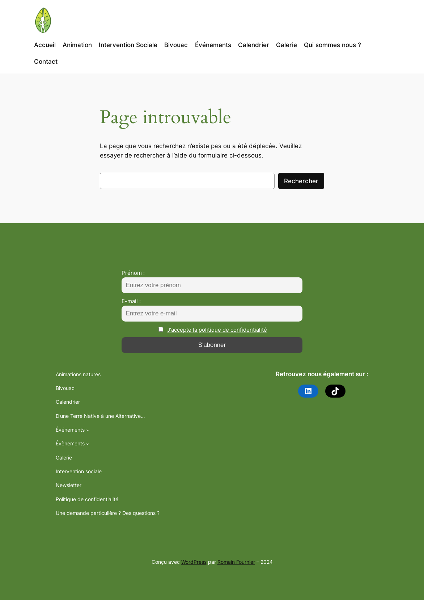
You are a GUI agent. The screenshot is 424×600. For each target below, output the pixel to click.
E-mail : (131, 301)
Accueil (45, 45)
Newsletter (68, 485)
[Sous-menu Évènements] (87, 443)
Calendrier (68, 402)
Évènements (70, 443)
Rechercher (301, 181)
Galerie (64, 457)
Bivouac (65, 388)
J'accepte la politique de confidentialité (217, 329)
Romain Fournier (236, 562)
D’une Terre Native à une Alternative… (100, 416)
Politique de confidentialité (87, 499)
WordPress (194, 562)
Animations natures (78, 374)
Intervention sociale (79, 471)
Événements (70, 430)
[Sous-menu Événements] (87, 430)
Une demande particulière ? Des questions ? (108, 513)
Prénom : (133, 272)
